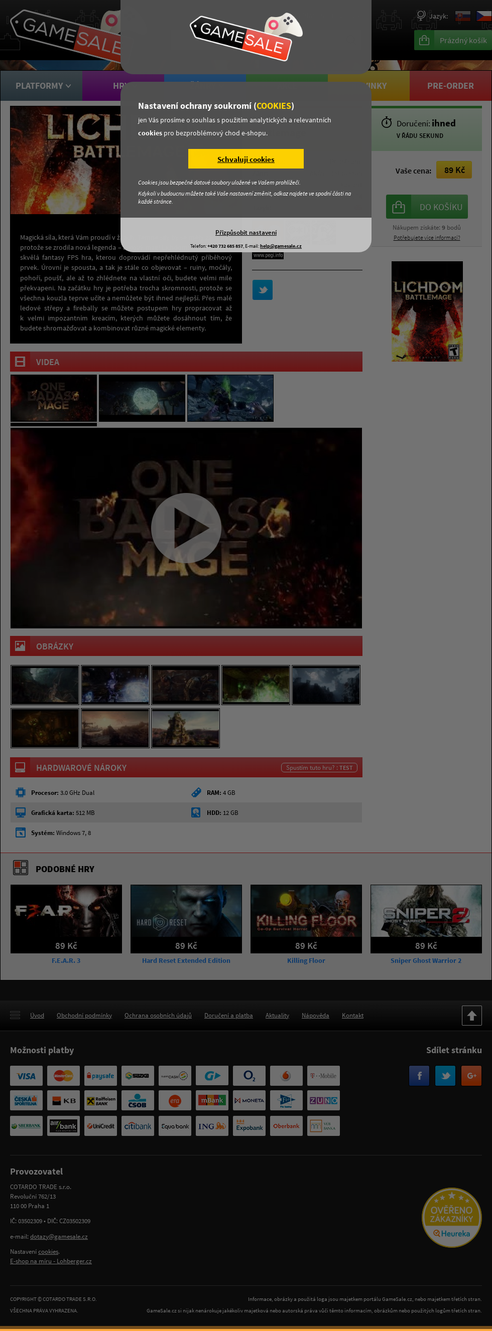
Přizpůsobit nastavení (246, 232)
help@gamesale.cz (281, 246)
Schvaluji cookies (246, 159)
